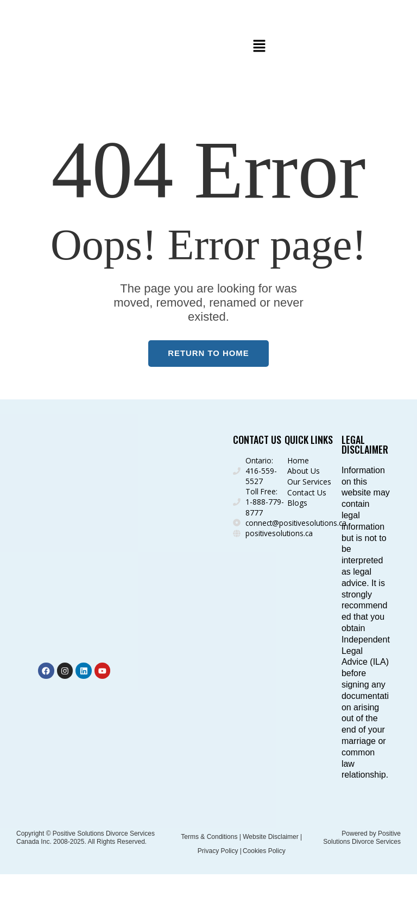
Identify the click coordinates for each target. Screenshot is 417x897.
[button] (259, 47)
